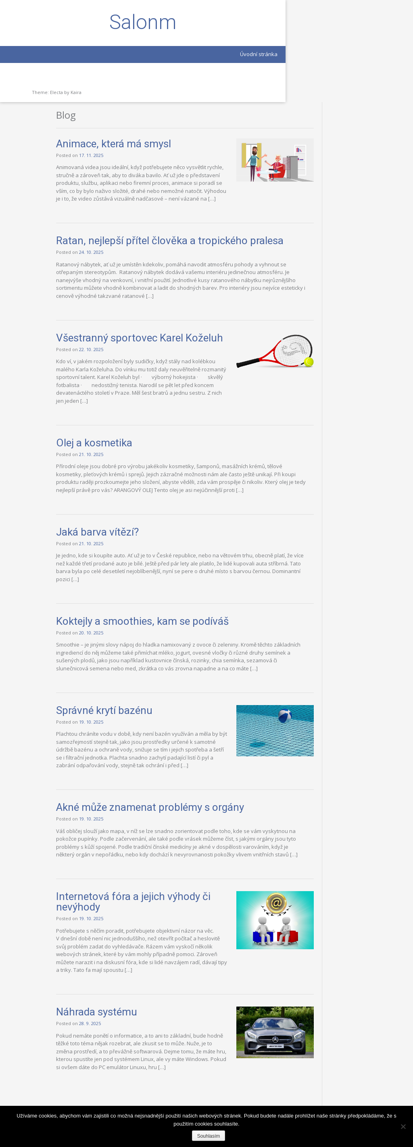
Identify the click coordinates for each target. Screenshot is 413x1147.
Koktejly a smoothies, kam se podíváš (207, 580)
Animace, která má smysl (178, 42)
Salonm (56, 22)
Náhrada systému (161, 1010)
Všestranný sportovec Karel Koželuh (184, 275)
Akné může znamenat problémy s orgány (215, 781)
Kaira (76, 92)
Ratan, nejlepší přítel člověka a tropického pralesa (217, 160)
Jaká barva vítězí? (162, 490)
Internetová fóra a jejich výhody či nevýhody (175, 891)
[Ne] (403, 1126)
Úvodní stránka (86, 54)
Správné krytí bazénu (169, 676)
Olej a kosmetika (159, 393)
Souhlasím (208, 1136)
